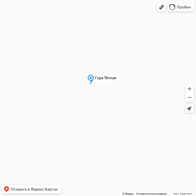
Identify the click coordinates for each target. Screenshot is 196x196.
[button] (161, 7)
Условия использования (151, 193)
